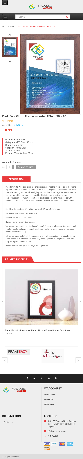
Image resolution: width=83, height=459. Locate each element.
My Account (50, 395)
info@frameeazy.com (57, 431)
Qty (3, 167)
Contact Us (8, 422)
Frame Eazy (20, 148)
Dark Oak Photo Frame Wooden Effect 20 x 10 (37, 27)
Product (11, 27)
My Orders (49, 404)
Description (16, 179)
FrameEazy (18, 145)
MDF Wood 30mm (24, 142)
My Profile (49, 399)
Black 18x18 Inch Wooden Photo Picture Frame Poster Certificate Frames (37, 331)
